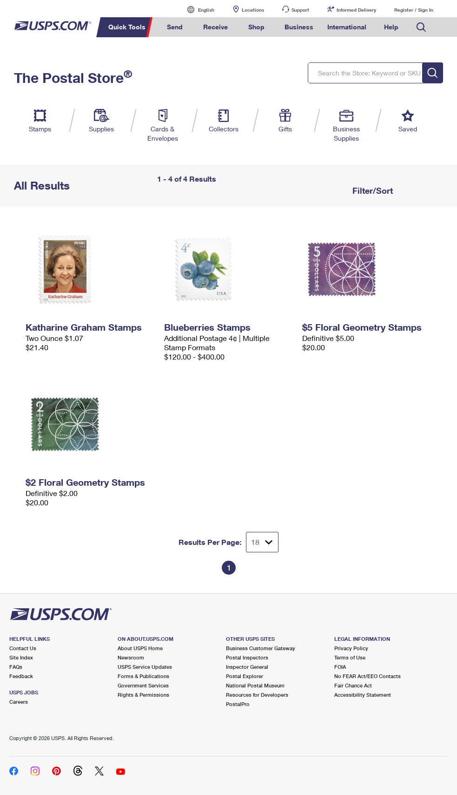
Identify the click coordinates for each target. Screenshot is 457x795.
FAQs (15, 667)
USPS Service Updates (145, 667)
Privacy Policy (351, 648)
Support (300, 10)
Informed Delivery (356, 10)
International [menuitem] (346, 27)
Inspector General (247, 667)
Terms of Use (349, 657)
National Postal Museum (255, 685)
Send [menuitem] (175, 27)
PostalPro (238, 704)
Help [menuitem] (391, 27)
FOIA (340, 667)
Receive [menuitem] (215, 27)
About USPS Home (140, 648)
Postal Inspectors (247, 657)
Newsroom (131, 657)
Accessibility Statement (362, 695)
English (196, 9)
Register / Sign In (413, 10)
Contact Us (22, 648)
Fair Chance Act (353, 685)
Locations (253, 10)
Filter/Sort (371, 190)
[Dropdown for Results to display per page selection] (262, 542)
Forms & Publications (143, 676)
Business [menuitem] (299, 27)
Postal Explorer (244, 676)
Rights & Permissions (143, 695)
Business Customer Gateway (260, 648)
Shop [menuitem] (256, 27)
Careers (18, 702)
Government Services (143, 685)
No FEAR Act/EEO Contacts (367, 676)
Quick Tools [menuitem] (127, 27)
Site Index (21, 657)
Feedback (21, 676)
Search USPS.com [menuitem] (421, 27)
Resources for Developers (257, 695)
